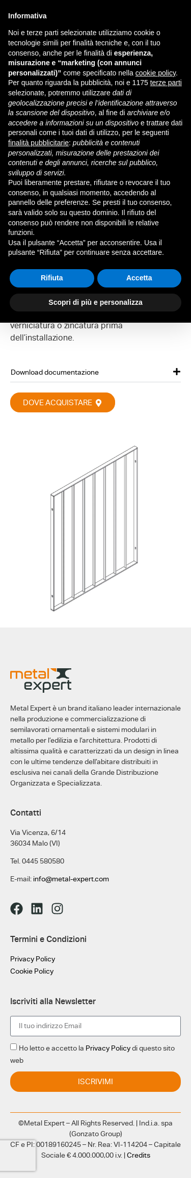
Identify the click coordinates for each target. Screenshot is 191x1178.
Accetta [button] (139, 278)
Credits (138, 1155)
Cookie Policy (31, 971)
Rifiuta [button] (52, 278)
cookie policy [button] (155, 73)
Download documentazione (55, 372)
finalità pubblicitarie (38, 143)
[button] (95, 371)
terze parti (166, 82)
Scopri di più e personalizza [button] (95, 302)
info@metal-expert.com (71, 879)
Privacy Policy (32, 959)
